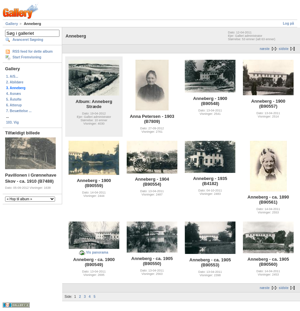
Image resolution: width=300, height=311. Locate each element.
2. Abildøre (14, 82)
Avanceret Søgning (27, 40)
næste (265, 49)
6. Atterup (14, 105)
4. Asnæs (13, 94)
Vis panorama (97, 252)
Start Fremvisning (26, 57)
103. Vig (12, 122)
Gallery (11, 24)
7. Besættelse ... (19, 111)
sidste (284, 49)
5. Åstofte (14, 99)
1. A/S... (12, 76)
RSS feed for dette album (32, 51)
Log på (288, 23)
